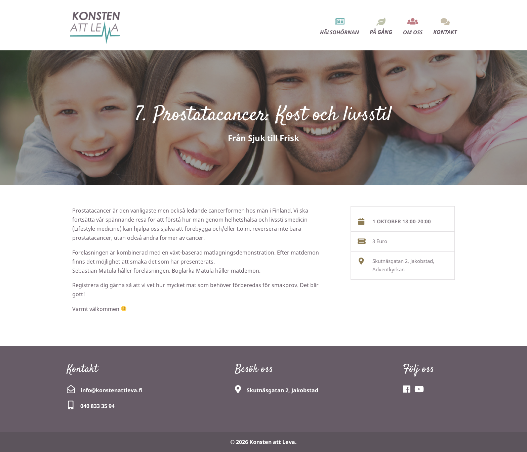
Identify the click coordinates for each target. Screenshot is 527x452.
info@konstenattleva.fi (112, 390)
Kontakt (445, 32)
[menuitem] (339, 21)
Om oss (412, 32)
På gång (381, 32)
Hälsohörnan (339, 32)
